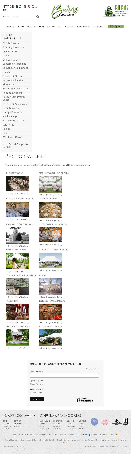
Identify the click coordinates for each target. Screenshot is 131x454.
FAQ (54, 26)
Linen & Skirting (11, 108)
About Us (65, 26)
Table (81, 426)
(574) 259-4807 (12, 6)
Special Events (38, 384)
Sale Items (8, 124)
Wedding (82, 429)
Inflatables (71, 429)
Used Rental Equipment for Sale (16, 146)
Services (44, 26)
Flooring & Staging (13, 76)
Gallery (31, 26)
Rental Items (15, 26)
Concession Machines (14, 63)
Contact (99, 26)
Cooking (56, 426)
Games (68, 423)
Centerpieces (10, 51)
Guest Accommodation (15, 88)
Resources (83, 26)
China (42, 426)
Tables (6, 128)
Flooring (70, 421)
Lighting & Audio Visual (15, 103)
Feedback (17, 423)
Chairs (6, 55)
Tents (6, 132)
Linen (81, 423)
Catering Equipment (14, 47)
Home (5, 421)
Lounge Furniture (12, 112)
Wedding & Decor (12, 137)
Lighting (82, 421)
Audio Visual (45, 421)
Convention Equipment (15, 67)
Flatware (7, 72)
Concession (44, 429)
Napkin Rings (10, 116)
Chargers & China (12, 59)
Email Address (36, 372)
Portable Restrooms (14, 120)
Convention (58, 421)
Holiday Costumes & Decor (14, 98)
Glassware (8, 84)
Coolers (56, 423)
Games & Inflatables (14, 80)
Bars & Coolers (11, 43)
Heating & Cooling (13, 92)
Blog (5, 10)
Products (7, 426)
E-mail (113, 434)
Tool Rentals (37, 393)
